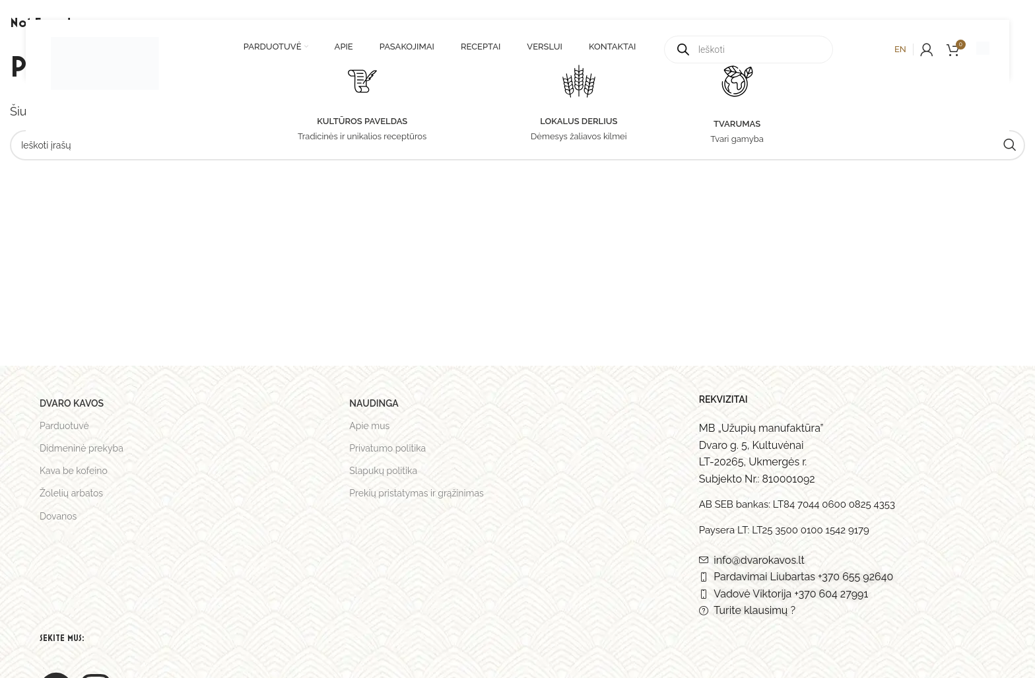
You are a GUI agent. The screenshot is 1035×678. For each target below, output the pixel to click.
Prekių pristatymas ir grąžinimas (416, 493)
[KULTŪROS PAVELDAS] (362, 81)
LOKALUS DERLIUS (578, 121)
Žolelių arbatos (71, 493)
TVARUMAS (737, 124)
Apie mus (369, 426)
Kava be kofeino (74, 470)
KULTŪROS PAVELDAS (362, 121)
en (900, 49)
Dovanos (58, 516)
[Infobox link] (982, 50)
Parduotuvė (64, 426)
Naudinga (373, 403)
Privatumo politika (387, 448)
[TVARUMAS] (737, 81)
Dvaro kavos (72, 403)
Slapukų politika (383, 470)
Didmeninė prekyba (81, 448)
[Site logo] (105, 55)
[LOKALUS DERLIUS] (578, 81)
